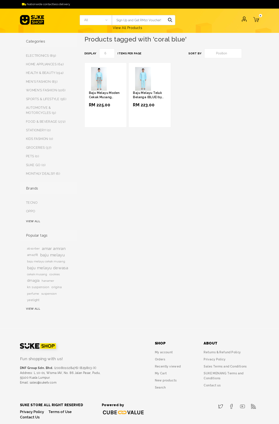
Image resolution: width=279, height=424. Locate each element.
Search (170, 20)
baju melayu (52, 255)
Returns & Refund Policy (222, 352)
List (256, 53)
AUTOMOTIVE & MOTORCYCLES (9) (41, 110)
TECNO (32, 203)
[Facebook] (231, 405)
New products (166, 380)
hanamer (48, 280)
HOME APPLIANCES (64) (45, 64)
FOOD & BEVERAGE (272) (46, 122)
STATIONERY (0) (38, 130)
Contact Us (30, 417)
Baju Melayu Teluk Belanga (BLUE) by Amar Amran (147, 97)
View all (33, 221)
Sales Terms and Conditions (225, 366)
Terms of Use (60, 412)
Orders (160, 359)
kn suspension (38, 287)
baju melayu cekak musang (46, 261)
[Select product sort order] (223, 53)
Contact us (212, 385)
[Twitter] (221, 405)
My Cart (161, 373)
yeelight (33, 300)
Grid (248, 53)
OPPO (30, 211)
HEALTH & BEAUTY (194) (45, 73)
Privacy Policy (215, 359)
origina (56, 287)
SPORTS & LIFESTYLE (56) (46, 99)
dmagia (33, 281)
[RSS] (253, 405)
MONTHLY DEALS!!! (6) (43, 174)
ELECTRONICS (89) (41, 56)
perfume (33, 293)
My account (164, 352)
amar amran (54, 248)
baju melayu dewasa (47, 267)
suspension (49, 293)
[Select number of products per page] (107, 53)
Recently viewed (168, 366)
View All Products (127, 28)
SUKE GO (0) (36, 165)
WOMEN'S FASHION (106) (46, 90)
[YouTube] (242, 405)
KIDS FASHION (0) (39, 139)
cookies (54, 274)
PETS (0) (32, 156)
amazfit (32, 255)
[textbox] (138, 20)
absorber (33, 248)
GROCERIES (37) (39, 148)
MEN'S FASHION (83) (42, 82)
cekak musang (37, 274)
